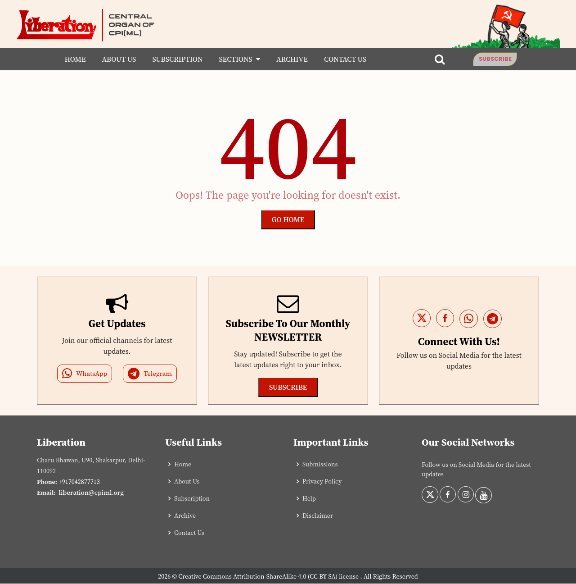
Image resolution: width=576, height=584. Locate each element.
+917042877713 (78, 482)
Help (309, 499)
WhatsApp (84, 374)
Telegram (150, 374)
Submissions (320, 464)
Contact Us (342, 59)
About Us (116, 59)
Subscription (174, 59)
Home (71, 59)
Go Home (288, 220)
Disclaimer (317, 516)
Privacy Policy (322, 482)
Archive (289, 59)
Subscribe (498, 59)
